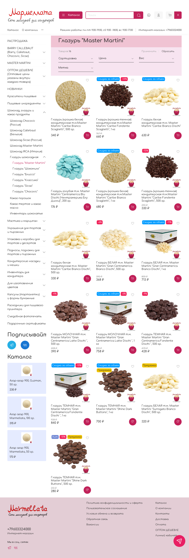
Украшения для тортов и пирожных (24, 230)
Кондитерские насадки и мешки (23, 263)
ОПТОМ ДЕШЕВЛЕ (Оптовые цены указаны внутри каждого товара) (20, 76)
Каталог (71, 15)
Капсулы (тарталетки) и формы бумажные (23, 296)
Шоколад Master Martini (26, 145)
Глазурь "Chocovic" (25, 191)
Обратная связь (97, 519)
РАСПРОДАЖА (17, 41)
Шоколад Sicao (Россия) (26, 140)
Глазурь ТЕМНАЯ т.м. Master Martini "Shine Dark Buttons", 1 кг (114, 409)
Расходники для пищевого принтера (25, 307)
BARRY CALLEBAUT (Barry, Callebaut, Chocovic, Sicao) (20, 52)
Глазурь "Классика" (25, 180)
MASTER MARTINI (19, 63)
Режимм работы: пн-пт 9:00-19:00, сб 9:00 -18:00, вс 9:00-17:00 (96, 30)
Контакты (162, 513)
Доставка (162, 519)
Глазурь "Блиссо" (24, 174)
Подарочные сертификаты (26, 323)
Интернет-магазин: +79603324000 (160, 30)
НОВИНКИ (14, 89)
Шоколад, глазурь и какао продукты (20, 112)
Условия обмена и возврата (104, 513)
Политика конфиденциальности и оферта (114, 503)
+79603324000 (19, 529)
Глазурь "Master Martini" (29, 163)
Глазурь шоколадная (24, 157)
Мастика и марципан (22, 221)
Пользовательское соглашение (106, 508)
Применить (149, 51)
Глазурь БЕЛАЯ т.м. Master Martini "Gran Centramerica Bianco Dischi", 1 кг (160, 266)
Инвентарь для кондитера (18, 274)
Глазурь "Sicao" (23, 185)
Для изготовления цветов (20, 285)
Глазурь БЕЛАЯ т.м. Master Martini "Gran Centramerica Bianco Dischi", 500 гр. (115, 266)
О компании (30, 30)
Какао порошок (20, 198)
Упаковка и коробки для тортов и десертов (23, 241)
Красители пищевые (22, 96)
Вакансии (92, 524)
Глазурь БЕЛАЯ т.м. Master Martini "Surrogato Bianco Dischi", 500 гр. (160, 409)
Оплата (160, 524)
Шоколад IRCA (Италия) (26, 151)
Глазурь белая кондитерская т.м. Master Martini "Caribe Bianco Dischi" (161, 122)
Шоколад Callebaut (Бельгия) (23, 132)
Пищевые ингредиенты (24, 103)
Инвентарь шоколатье (26, 213)
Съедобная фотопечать (24, 316)
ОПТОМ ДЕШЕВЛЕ (167, 530)
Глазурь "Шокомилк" (26, 168)
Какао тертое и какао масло (25, 206)
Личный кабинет (166, 535)
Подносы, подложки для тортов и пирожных (23, 252)
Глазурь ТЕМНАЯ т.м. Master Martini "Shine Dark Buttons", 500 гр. (69, 480)
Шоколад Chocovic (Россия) (22, 122)
